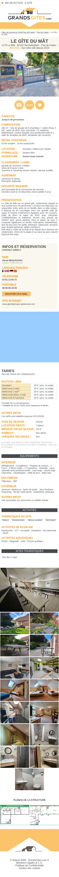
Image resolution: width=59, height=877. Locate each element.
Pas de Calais (43, 32)
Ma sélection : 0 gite (18, 3)
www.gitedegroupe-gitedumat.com (18, 304)
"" (5, 520)
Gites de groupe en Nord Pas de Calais (18, 32)
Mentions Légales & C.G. (29, 863)
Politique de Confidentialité (29, 865)
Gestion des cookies (29, 868)
